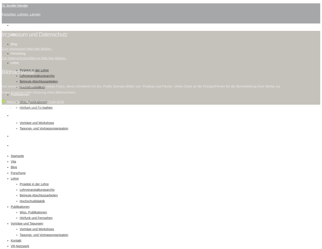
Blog (14, 44)
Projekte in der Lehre (34, 184)
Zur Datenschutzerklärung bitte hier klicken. (34, 58)
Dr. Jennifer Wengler (15, 5)
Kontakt (16, 136)
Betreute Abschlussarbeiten (39, 81)
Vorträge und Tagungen (27, 115)
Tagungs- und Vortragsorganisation (44, 128)
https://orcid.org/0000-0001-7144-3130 (33, 102)
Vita (13, 161)
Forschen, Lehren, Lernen (21, 14)
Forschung (18, 53)
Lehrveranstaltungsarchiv (37, 76)
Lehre (15, 63)
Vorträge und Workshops (37, 123)
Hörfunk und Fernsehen (36, 218)
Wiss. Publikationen (33, 212)
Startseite (17, 25)
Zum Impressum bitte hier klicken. (27, 49)
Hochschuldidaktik (32, 201)
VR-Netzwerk (20, 145)
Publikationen (20, 207)
